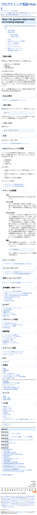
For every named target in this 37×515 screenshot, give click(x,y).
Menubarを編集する (7, 475)
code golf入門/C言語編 (10, 389)
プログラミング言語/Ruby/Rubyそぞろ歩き (18, 264)
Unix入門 (6, 361)
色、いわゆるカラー (9, 373)
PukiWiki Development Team (20, 512)
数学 (4, 368)
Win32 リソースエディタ (11, 343)
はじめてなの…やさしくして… (13, 308)
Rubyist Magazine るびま (12, 297)
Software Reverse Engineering (12, 454)
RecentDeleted (8, 449)
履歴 (21, 13)
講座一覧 (6, 316)
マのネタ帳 (6, 414)
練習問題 (6, 381)
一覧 (6, 15)
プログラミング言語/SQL (11, 468)
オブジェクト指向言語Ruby (13, 291)
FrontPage (6, 451)
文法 (9, 39)
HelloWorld (6, 328)
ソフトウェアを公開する (10, 335)
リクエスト (6, 425)
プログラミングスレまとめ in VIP (13, 471)
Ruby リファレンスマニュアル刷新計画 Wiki (18, 293)
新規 (2, 15)
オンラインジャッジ (9, 384)
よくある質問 (7, 309)
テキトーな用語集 (13, 43)
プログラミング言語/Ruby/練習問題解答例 (18, 274)
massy (7, 509)
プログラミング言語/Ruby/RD (14, 184)
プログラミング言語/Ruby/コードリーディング (19, 272)
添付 (25, 13)
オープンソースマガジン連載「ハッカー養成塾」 (18, 437)
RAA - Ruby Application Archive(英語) (16, 295)
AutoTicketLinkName (9, 452)
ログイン (27, 15)
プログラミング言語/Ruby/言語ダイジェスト (15, 143)
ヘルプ (21, 15)
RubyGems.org (9, 300)
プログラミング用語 (9, 314)
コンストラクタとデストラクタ (13, 353)
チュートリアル (12, 45)
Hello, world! (15, 36)
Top (2, 10)
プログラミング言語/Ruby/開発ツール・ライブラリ (17, 282)
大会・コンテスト (8, 386)
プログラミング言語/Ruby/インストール (13, 100)
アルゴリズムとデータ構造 (11, 375)
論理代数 (6, 370)
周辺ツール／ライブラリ (15, 48)
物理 (4, 372)
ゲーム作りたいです (9, 338)
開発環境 (6, 341)
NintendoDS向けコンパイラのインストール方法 (18, 440)
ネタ (4, 416)
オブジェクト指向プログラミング (13, 351)
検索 (10, 15)
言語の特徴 (11, 30)
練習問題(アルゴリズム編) (11, 383)
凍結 (13, 13)
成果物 (5, 413)
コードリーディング (14, 47)
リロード (31, 13)
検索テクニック (8, 313)
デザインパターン (8, 355)
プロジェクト (7, 418)
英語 (4, 396)
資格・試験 (6, 398)
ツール (5, 344)
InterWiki (6, 457)
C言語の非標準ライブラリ (11, 459)
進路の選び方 (7, 399)
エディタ (13, 341)
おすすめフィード (8, 411)
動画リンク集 (7, 410)
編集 (9, 13)
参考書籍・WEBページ (15, 50)
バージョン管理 (8, 339)
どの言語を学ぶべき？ (10, 323)
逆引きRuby (8, 299)
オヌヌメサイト (8, 408)
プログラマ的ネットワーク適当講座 (14, 376)
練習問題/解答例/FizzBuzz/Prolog (13, 463)
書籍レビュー (7, 406)
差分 (17, 13)
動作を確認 (14, 35)
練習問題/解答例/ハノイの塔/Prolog (14, 467)
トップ (4, 13)
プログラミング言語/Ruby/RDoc (15, 186)
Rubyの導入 (11, 32)
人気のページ (7, 424)
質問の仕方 (6, 311)
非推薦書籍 (6, 460)
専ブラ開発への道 (8, 378)
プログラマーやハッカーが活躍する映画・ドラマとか (19, 420)
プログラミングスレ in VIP (11, 433)
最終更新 (15, 15)
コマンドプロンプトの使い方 (12, 336)
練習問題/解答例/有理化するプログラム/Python (17, 470)
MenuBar (6, 446)
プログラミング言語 (14, 4)
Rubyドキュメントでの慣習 (16, 41)
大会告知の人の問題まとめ (11, 387)
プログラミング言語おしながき (13, 324)
